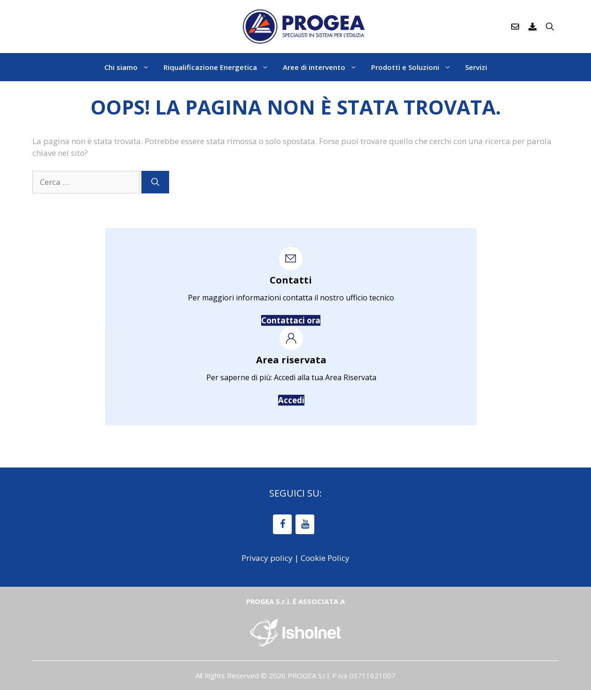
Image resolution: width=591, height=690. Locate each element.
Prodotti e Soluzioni (414, 67)
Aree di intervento (323, 67)
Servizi (476, 67)
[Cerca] (155, 182)
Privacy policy (267, 557)
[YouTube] (305, 524)
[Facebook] (282, 524)
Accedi (291, 400)
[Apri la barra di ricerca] (550, 26)
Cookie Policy (325, 557)
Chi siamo (130, 67)
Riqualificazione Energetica (219, 67)
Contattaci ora (290, 320)
